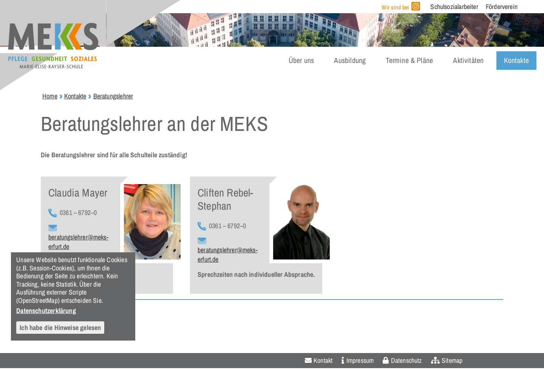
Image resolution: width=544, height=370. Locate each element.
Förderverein (502, 6)
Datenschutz (406, 360)
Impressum (360, 360)
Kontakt (323, 360)
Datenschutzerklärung (46, 310)
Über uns (301, 60)
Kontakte (516, 60)
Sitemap (452, 360)
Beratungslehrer (113, 96)
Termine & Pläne (409, 60)
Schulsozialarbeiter (454, 6)
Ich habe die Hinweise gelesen (60, 327)
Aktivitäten (468, 60)
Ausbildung (350, 60)
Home (49, 96)
